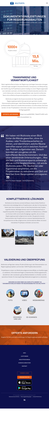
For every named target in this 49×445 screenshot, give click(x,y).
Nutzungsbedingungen (26, 396)
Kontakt (24, 366)
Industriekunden (24, 359)
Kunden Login (24, 373)
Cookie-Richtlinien (37, 396)
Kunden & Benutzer (24, 362)
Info (24, 353)
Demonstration (25, 377)
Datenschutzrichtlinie (14, 396)
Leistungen (24, 356)
